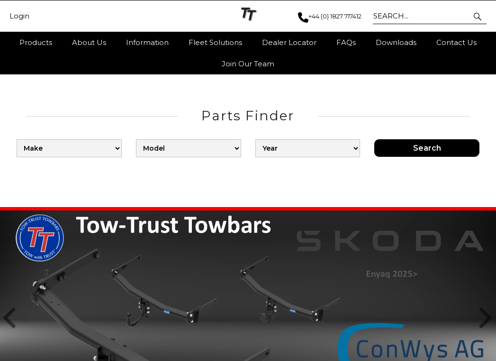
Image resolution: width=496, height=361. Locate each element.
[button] (478, 16)
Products (35, 42)
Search (427, 148)
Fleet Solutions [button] (215, 42)
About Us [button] (89, 42)
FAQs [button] (346, 42)
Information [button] (147, 42)
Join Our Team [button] (248, 63)
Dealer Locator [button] (289, 42)
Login (19, 16)
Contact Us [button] (456, 42)
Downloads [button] (396, 42)
